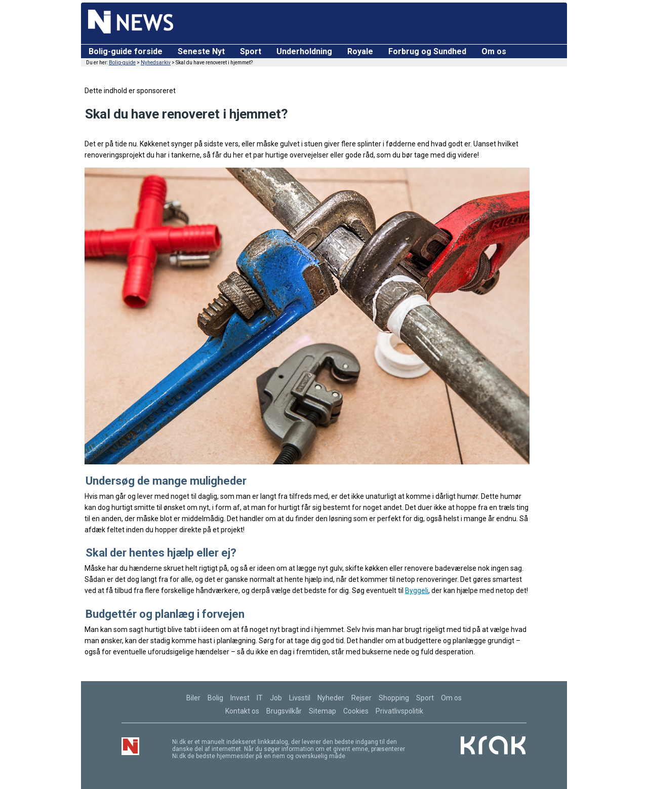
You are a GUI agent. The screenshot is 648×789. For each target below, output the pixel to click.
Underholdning (304, 51)
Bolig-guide (122, 62)
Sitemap (322, 711)
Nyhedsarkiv (156, 62)
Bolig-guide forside (126, 51)
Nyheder (330, 698)
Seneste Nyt (201, 51)
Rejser (361, 698)
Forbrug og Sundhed (427, 51)
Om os (493, 51)
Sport (250, 51)
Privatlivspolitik (399, 711)
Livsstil (299, 698)
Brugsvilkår (284, 711)
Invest (240, 698)
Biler (193, 698)
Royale (360, 51)
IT (260, 698)
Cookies (356, 711)
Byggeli (416, 590)
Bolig (215, 698)
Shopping (394, 698)
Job (276, 698)
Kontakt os (242, 711)
